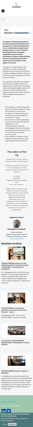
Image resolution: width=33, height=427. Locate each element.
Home (2, 19)
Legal (3, 402)
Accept (4, 425)
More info (10, 421)
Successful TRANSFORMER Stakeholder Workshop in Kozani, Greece (15, 342)
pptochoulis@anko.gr (16, 239)
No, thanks (12, 425)
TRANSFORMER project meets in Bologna (14, 372)
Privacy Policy (10, 402)
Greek (28, 32)
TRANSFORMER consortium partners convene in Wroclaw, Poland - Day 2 (14, 310)
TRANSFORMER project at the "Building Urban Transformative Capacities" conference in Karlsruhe (15, 266)
